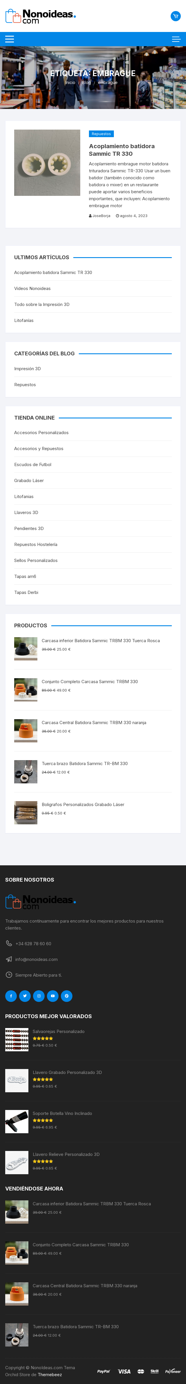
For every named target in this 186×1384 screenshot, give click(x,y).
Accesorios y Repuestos (38, 448)
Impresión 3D (27, 368)
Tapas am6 (25, 576)
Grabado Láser (29, 480)
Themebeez (50, 1374)
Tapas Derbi (26, 592)
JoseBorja (101, 215)
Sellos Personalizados (36, 560)
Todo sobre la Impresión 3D (42, 304)
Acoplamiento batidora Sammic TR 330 (53, 272)
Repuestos (101, 133)
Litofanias (24, 496)
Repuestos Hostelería (35, 544)
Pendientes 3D (29, 528)
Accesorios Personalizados (41, 432)
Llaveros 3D (26, 512)
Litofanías (24, 320)
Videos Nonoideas (32, 288)
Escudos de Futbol (32, 464)
